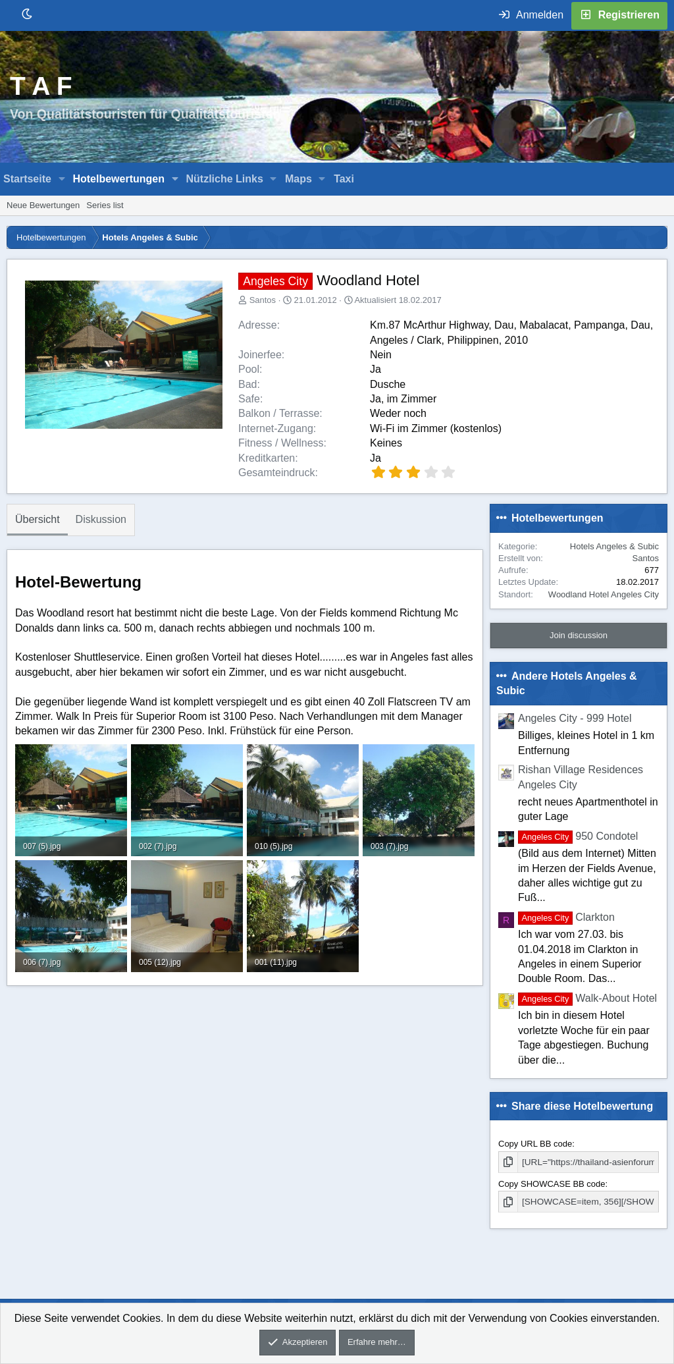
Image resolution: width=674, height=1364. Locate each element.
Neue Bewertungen (43, 205)
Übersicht (37, 519)
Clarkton (566, 917)
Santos (262, 300)
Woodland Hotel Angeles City (603, 594)
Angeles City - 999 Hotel (575, 718)
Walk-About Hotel (587, 998)
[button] (62, 179)
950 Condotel (578, 836)
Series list (104, 205)
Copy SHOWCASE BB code (552, 1183)
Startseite (27, 178)
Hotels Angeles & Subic (614, 546)
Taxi (344, 178)
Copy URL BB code (535, 1144)
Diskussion (101, 519)
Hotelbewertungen (118, 178)
